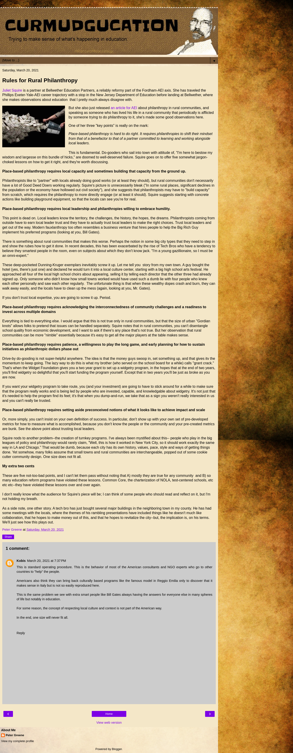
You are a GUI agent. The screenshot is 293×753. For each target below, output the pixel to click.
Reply (21, 633)
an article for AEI (124, 108)
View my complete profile (17, 741)
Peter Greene (15, 735)
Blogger (117, 749)
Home (109, 713)
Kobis (21, 561)
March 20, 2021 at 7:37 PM (46, 561)
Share (8, 536)
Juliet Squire (12, 90)
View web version (109, 722)
